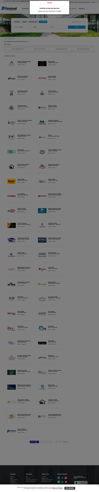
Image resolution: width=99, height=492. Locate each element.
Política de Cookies (57, 488)
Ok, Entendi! (69, 488)
